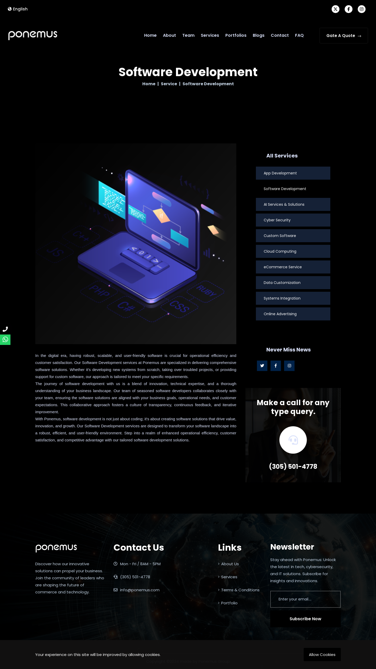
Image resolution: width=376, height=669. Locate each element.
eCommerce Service (283, 267)
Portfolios (235, 35)
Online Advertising (280, 314)
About (169, 35)
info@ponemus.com (137, 590)
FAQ (299, 35)
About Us (228, 564)
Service (169, 84)
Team (188, 35)
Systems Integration (282, 298)
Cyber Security (277, 220)
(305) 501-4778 (293, 466)
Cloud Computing (280, 251)
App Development (280, 173)
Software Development (285, 188)
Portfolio (228, 603)
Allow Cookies (322, 654)
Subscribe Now (305, 619)
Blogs (259, 35)
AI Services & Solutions (284, 204)
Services (210, 35)
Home (150, 35)
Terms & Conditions (239, 590)
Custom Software (280, 235)
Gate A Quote (343, 35)
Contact (280, 35)
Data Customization (282, 282)
